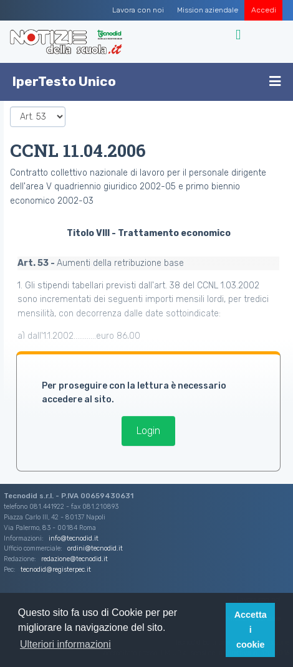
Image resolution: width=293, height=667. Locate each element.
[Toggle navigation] (240, 35)
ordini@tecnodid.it (95, 548)
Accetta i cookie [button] (250, 630)
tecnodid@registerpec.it (56, 569)
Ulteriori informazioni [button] (65, 644)
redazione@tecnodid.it (74, 559)
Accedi (263, 10)
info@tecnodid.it (73, 538)
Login (148, 431)
